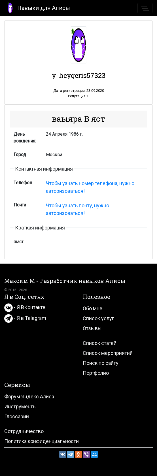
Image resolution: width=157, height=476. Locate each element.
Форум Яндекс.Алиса (29, 397)
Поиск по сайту (100, 363)
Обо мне (92, 308)
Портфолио (96, 373)
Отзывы (92, 328)
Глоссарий (16, 416)
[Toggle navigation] (144, 8)
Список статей (99, 343)
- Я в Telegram (25, 318)
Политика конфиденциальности (41, 441)
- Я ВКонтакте (24, 307)
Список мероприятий (108, 353)
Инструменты (20, 406)
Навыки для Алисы (37, 7)
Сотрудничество (24, 431)
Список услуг (98, 318)
